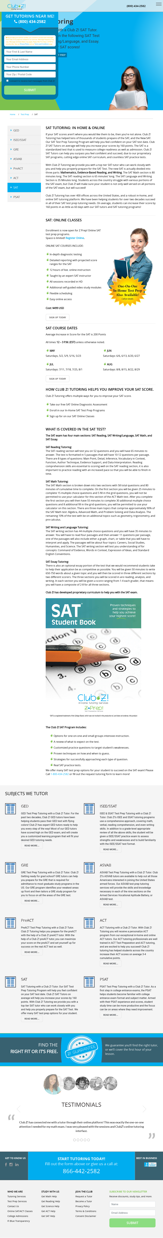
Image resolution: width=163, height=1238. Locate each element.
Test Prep (59, 54)
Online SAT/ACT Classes (20, 1211)
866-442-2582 (81, 1171)
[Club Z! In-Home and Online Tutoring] (16, 6)
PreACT (18, 168)
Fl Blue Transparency (18, 1221)
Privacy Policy (24, 44)
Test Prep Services (17, 1201)
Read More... (32, 845)
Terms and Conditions (42, 44)
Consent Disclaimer (85, 1216)
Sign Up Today (57, 317)
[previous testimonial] (18, 1109)
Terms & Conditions (85, 1211)
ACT (15, 178)
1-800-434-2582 (60, 774)
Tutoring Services (16, 1196)
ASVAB (17, 159)
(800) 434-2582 (136, 6)
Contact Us (13, 1206)
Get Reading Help (50, 1201)
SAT (15, 187)
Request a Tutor (83, 1196)
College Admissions (17, 1216)
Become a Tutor (83, 1201)
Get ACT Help (48, 1211)
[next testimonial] (144, 1109)
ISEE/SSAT (19, 140)
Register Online (75, 238)
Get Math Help (49, 1196)
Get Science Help (50, 1206)
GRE (16, 149)
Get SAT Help (48, 1216)
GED (16, 130)
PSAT (16, 197)
